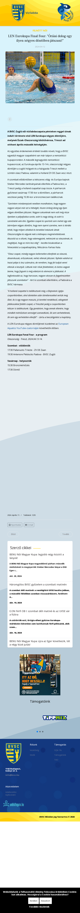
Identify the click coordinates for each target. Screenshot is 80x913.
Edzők (32, 755)
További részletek (39, 906)
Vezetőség (34, 750)
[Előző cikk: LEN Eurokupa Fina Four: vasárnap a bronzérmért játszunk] (13, 534)
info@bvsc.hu (12, 775)
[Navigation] (7, 7)
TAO (56, 759)
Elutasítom (45, 900)
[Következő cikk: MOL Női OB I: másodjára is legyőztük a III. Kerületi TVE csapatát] (66, 534)
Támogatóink (60, 755)
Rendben (33, 900)
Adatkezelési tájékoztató (10, 793)
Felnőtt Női (40, 30)
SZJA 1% (58, 750)
